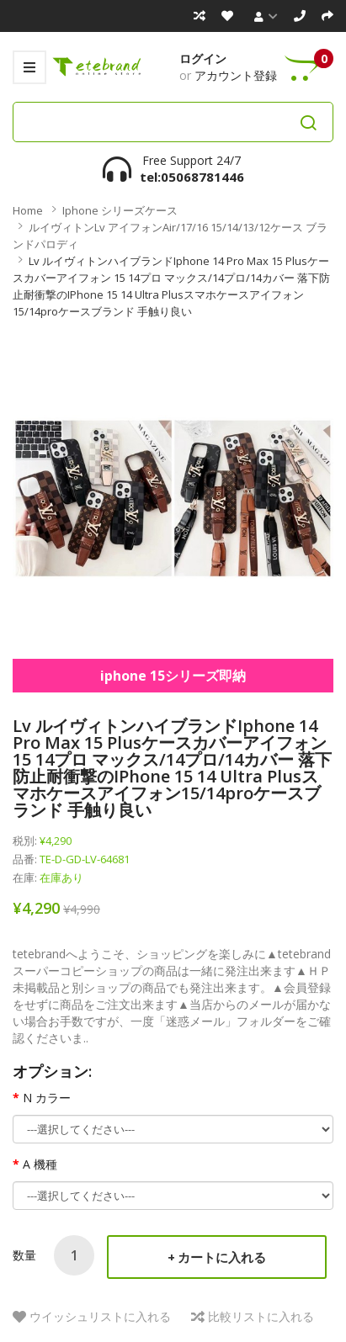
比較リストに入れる (261, 1316)
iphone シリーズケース (120, 210)
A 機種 (40, 1164)
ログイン (202, 58)
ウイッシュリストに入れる (100, 1316)
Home (28, 210)
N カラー (47, 1098)
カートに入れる (222, 1257)
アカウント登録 (235, 75)
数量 (24, 1255)
